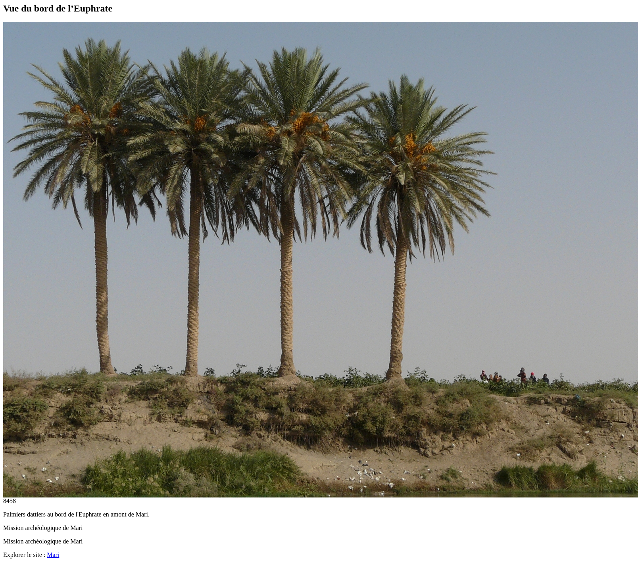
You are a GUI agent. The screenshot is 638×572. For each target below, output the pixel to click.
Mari (53, 554)
